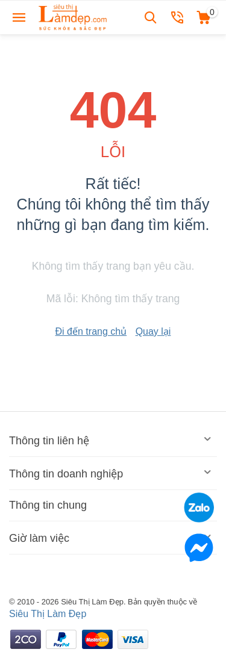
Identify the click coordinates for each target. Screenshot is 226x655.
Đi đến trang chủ (91, 331)
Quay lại (153, 331)
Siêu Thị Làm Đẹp (47, 614)
